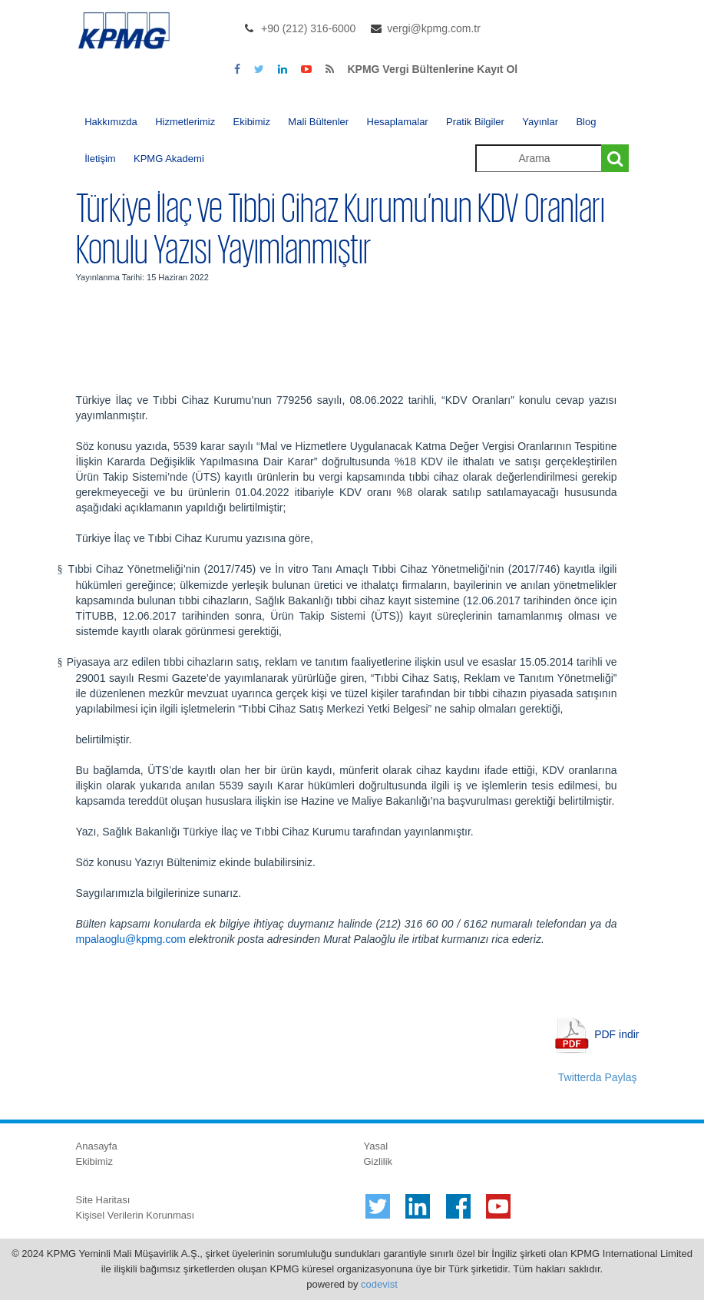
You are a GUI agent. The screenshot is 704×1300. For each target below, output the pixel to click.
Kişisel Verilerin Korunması (135, 1215)
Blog (586, 121)
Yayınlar (540, 121)
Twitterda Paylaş (597, 1077)
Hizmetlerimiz (185, 121)
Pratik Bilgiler (475, 121)
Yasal (376, 1146)
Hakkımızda (110, 121)
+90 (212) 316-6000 (308, 28)
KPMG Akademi (169, 158)
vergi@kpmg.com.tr (434, 28)
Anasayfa (96, 1146)
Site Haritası (103, 1200)
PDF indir (616, 1034)
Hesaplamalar (397, 121)
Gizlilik (378, 1161)
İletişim (99, 158)
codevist (379, 1284)
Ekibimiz (251, 121)
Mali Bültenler (318, 121)
